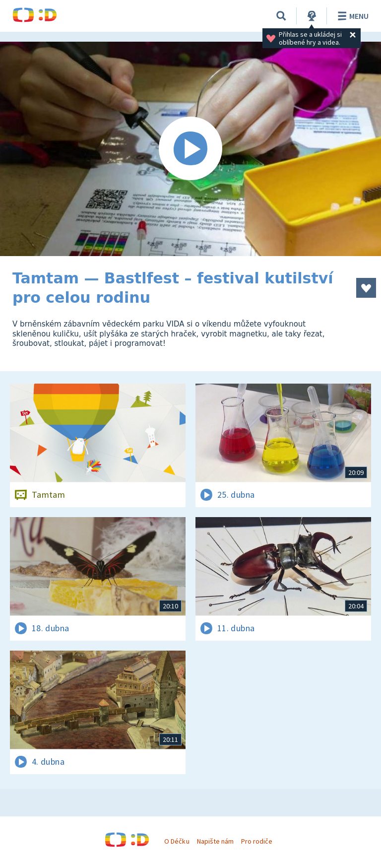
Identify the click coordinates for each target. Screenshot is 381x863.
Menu (351, 15)
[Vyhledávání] (281, 16)
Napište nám (215, 841)
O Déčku (176, 841)
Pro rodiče (256, 841)
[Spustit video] (190, 149)
